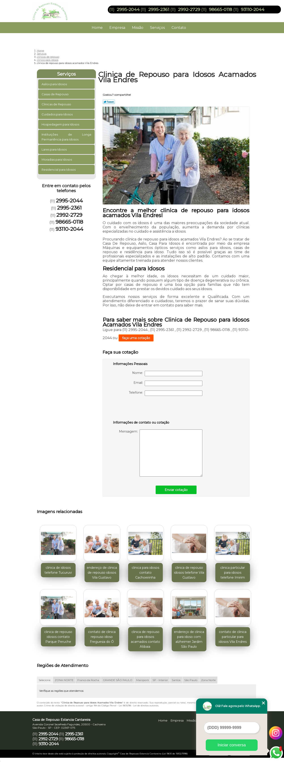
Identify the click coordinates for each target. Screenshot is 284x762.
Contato (179, 27)
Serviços (157, 27)
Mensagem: (160, 453)
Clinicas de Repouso (57, 104)
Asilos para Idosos (55, 84)
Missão (137, 27)
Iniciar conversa (232, 745)
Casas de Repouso (55, 94)
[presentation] (141, 409)
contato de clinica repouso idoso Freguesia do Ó (102, 637)
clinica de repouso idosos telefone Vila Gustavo (189, 572)
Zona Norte (208, 680)
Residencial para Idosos (59, 169)
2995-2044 (128, 9)
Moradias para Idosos (57, 159)
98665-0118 (220, 9)
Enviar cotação (176, 490)
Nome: (167, 373)
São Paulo (190, 680)
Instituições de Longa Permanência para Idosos (66, 137)
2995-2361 (158, 9)
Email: (168, 383)
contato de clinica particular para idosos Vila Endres (233, 637)
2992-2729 (189, 9)
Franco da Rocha (88, 680)
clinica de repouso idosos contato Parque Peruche (58, 637)
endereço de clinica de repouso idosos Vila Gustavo (102, 572)
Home (97, 27)
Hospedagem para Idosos (61, 124)
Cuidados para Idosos (57, 114)
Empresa (117, 27)
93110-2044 (252, 9)
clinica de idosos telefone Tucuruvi (58, 570)
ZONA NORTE (64, 680)
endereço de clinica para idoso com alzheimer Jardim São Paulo (189, 639)
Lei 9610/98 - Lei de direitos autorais (138, 705)
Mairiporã (142, 680)
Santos (176, 680)
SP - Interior (160, 680)
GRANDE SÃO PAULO (117, 680)
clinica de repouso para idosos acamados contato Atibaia (145, 639)
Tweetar (109, 102)
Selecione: (45, 680)
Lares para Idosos (54, 149)
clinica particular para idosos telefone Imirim (232, 572)
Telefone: (165, 393)
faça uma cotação (136, 338)
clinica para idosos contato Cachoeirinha (145, 572)
